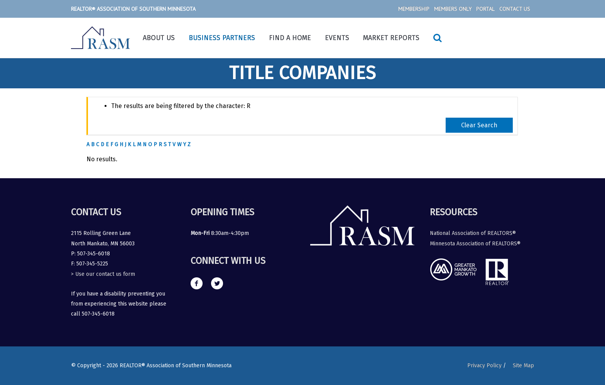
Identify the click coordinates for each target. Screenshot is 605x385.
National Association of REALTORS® (473, 233)
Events (337, 38)
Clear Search (479, 125)
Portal (485, 8)
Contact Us (514, 8)
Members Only (452, 8)
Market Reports (391, 38)
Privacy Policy (484, 365)
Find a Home (290, 38)
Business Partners (222, 38)
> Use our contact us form (103, 274)
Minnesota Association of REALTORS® (475, 243)
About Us (159, 38)
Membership (413, 8)
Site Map (523, 365)
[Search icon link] (437, 37)
